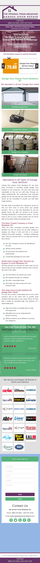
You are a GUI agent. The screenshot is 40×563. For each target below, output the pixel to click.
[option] (20, 66)
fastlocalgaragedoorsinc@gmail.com (22, 516)
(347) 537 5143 (26, 23)
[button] (3, 66)
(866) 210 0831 (14, 23)
